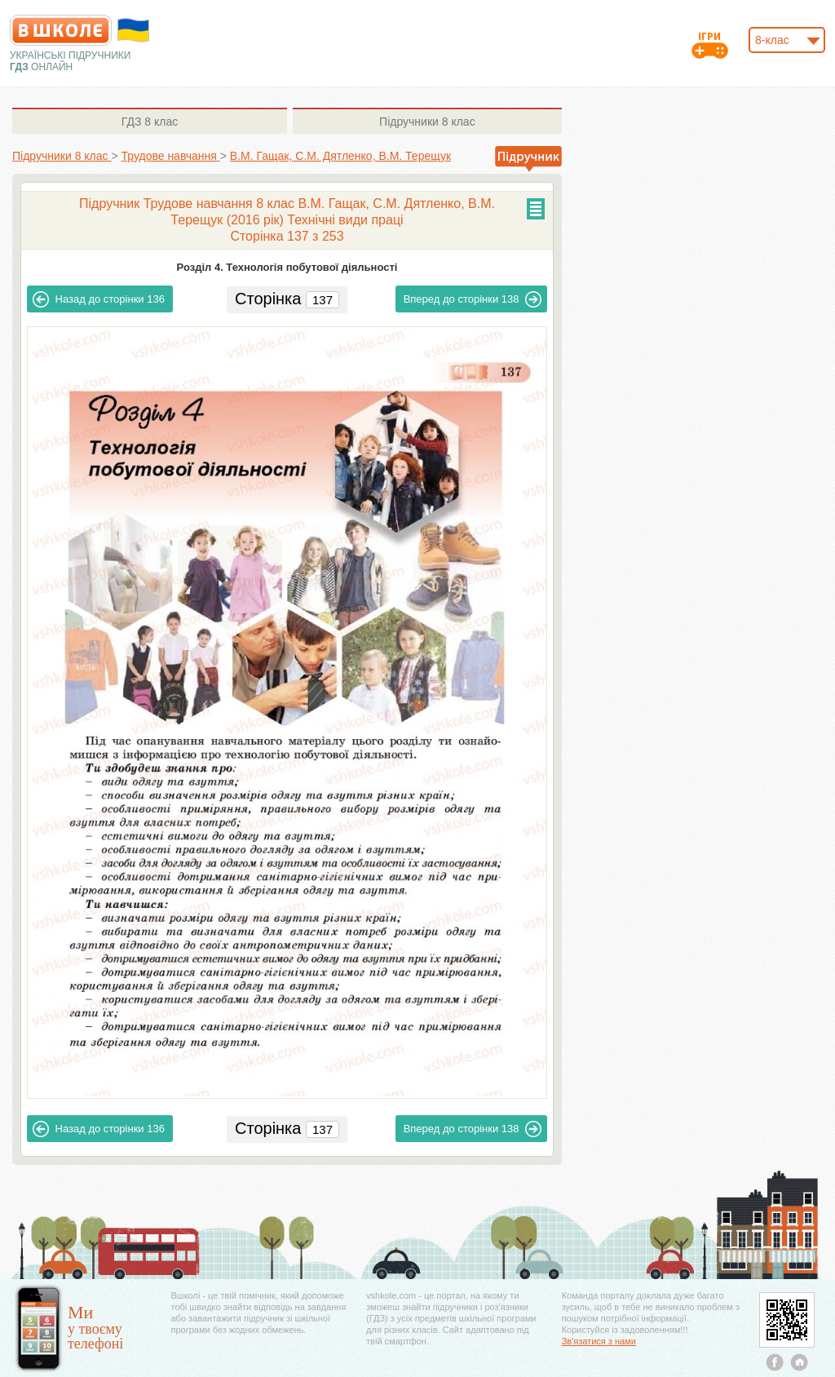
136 (99, 299)
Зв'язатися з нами (599, 1341)
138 (473, 299)
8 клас (149, 121)
